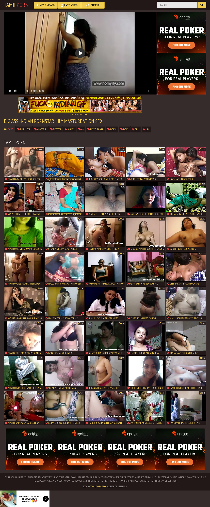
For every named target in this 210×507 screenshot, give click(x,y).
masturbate (95, 129)
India (124, 129)
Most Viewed (45, 5)
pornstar (23, 129)
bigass (69, 129)
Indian (111, 129)
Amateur (40, 129)
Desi (135, 129)
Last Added (69, 5)
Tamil (16, 5)
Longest (92, 5)
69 (80, 129)
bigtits (55, 129)
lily (146, 129)
